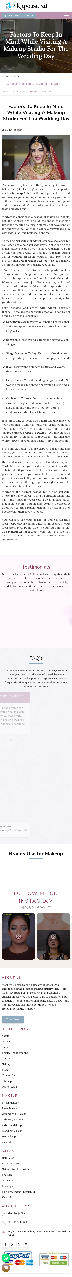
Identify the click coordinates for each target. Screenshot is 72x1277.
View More (13, 1019)
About (5, 1035)
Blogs (5, 1069)
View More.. (9, 1142)
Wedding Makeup (12, 1130)
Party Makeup (10, 1108)
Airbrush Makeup (12, 1125)
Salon (5, 1047)
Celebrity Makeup (12, 1119)
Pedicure (7, 1174)
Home (5, 76)
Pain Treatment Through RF (19, 1191)
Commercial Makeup (14, 1113)
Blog (16, 76)
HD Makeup (9, 1136)
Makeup (6, 1041)
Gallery (6, 1064)
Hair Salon (8, 1157)
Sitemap (7, 1081)
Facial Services (10, 1163)
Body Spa (7, 1186)
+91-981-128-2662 (18, 15)
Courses (7, 1058)
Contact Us (8, 1075)
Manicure (7, 1180)
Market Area (9, 1086)
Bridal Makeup (10, 1102)
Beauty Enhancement (15, 1052)
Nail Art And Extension (15, 1169)
